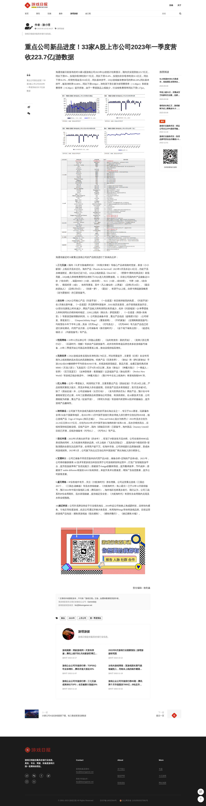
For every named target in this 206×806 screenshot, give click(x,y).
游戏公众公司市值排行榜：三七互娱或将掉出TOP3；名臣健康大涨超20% (79, 683)
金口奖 (88, 13)
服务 (61, 13)
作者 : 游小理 (42, 24)
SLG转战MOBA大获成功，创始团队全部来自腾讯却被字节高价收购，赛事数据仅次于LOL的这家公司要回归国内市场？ (169, 80)
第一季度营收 (95, 618)
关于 (179, 5)
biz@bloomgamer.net (83, 605)
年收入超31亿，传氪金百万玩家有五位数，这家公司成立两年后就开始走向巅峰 (169, 94)
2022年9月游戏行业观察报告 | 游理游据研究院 (125, 652)
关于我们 (121, 769)
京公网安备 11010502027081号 (134, 800)
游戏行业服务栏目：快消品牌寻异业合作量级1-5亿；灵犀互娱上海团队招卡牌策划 (169, 138)
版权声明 (121, 776)
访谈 (49, 13)
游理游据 (74, 13)
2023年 (72, 618)
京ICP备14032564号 (108, 800)
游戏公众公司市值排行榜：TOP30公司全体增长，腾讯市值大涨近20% (79, 667)
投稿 (171, 5)
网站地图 (162, 783)
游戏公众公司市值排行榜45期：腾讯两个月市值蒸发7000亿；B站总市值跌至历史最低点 (125, 683)
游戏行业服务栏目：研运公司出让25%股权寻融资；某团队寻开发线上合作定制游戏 (169, 127)
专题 (161, 769)
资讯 (38, 13)
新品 (63, 618)
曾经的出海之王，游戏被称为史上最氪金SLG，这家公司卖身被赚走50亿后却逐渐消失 (169, 107)
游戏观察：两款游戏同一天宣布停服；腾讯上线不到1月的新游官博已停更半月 (79, 652)
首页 (27, 13)
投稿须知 (121, 783)
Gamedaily (92, 602)
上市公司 (82, 618)
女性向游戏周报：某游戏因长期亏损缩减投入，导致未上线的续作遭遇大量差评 (125, 668)
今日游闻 (162, 776)
